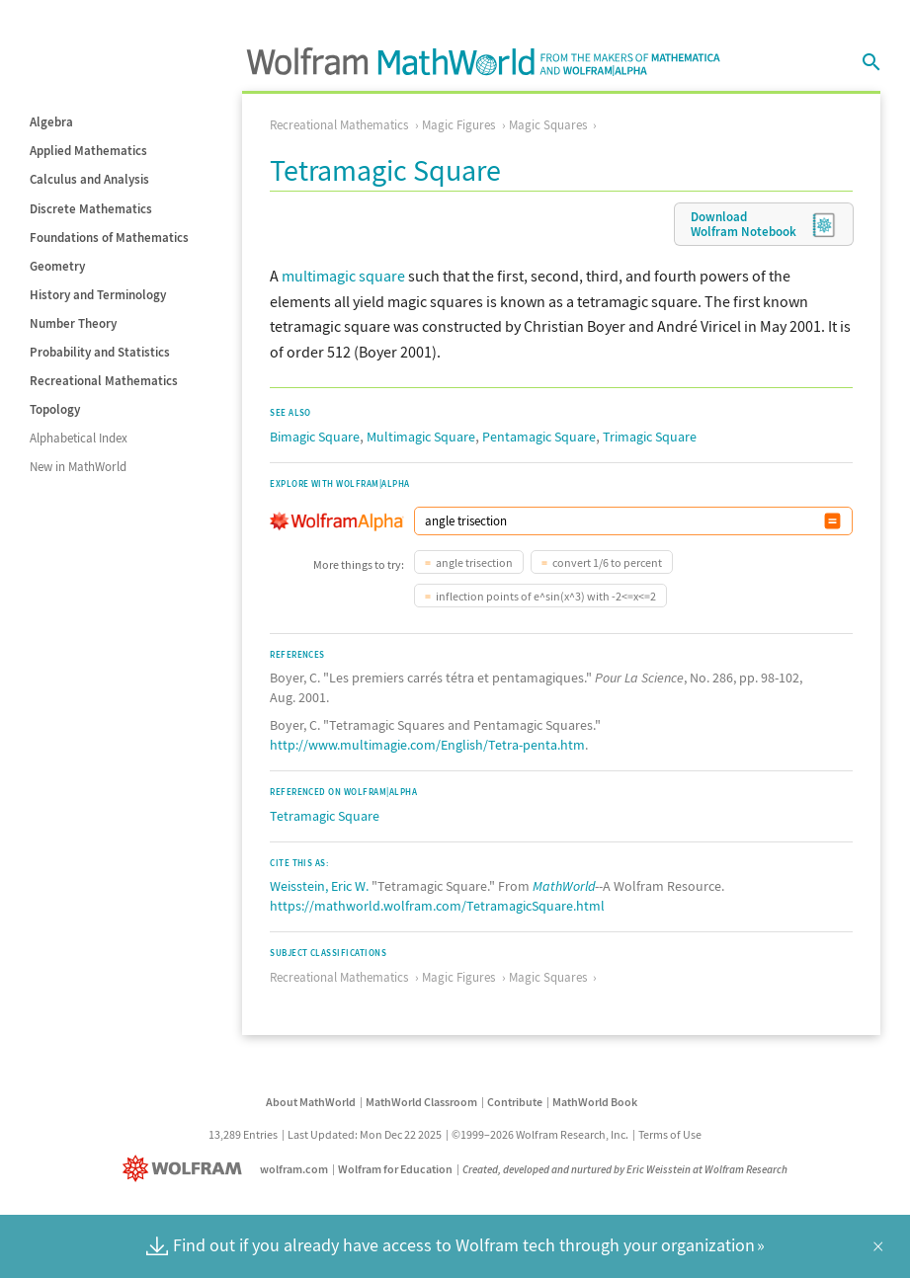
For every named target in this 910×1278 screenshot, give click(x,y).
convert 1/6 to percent (607, 562)
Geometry (57, 266)
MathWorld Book (594, 1101)
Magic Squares (548, 125)
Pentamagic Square (539, 436)
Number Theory (73, 323)
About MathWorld (311, 1101)
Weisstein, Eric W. (319, 886)
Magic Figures (458, 125)
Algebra (51, 122)
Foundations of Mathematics (109, 237)
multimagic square (343, 275)
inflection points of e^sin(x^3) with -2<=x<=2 (546, 596)
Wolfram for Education (395, 1168)
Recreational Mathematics (104, 380)
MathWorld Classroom (421, 1101)
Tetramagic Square (324, 816)
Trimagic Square (650, 436)
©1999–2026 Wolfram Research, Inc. (540, 1134)
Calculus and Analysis (89, 179)
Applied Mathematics (88, 150)
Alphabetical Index (78, 438)
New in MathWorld (78, 466)
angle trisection (474, 562)
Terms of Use (670, 1134)
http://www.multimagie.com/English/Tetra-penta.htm (427, 745)
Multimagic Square (421, 436)
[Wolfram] (186, 1168)
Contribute (514, 1101)
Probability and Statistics (100, 352)
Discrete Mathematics (91, 208)
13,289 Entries (243, 1134)
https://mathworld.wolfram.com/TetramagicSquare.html (437, 906)
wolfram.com (294, 1168)
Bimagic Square (315, 436)
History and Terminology (98, 294)
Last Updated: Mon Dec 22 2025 (365, 1134)
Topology (55, 409)
